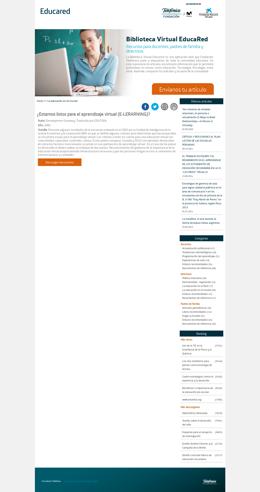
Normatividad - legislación (196, 282)
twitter (156, 106)
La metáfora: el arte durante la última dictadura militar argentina (201, 221)
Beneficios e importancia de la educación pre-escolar (197, 390)
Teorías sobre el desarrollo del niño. (196, 422)
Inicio (40, 100)
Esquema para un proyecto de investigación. (197, 434)
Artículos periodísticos (194, 308)
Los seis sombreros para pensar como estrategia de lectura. (197, 365)
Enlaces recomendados (195, 264)
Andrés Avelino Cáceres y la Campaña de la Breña (197, 445)
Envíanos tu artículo (182, 89)
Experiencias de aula (193, 260)
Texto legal (91, 481)
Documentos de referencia (196, 268)
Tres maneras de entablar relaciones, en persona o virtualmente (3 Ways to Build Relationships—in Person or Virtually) (198, 117)
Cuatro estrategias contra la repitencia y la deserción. (197, 378)
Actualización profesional (196, 248)
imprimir (174, 106)
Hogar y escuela (191, 315)
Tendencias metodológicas (197, 252)
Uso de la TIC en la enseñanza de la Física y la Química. (197, 349)
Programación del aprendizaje (198, 256)
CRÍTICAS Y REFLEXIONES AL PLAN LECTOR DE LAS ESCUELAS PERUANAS (201, 140)
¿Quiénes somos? (74, 481)
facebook (146, 106)
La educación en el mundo (196, 290)
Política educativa (192, 278)
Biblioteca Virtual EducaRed (167, 38)
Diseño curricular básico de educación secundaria (197, 457)
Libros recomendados (194, 312)
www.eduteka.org (191, 399)
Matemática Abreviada (194, 413)
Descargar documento (60, 162)
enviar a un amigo (165, 106)
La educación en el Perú (195, 286)
